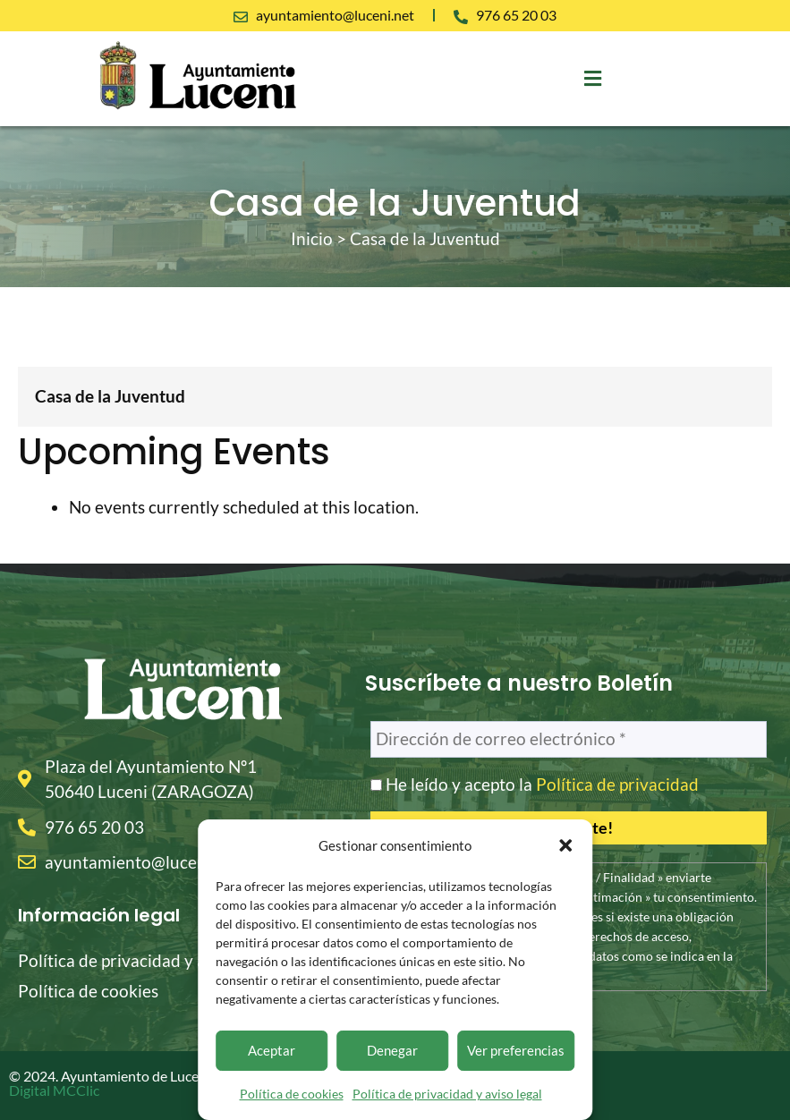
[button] (565, 845)
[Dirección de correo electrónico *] (568, 739)
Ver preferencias (516, 1050)
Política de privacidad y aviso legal (447, 1093)
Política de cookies (292, 1093)
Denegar (392, 1050)
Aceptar (271, 1050)
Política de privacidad (617, 784)
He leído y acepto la (534, 784)
